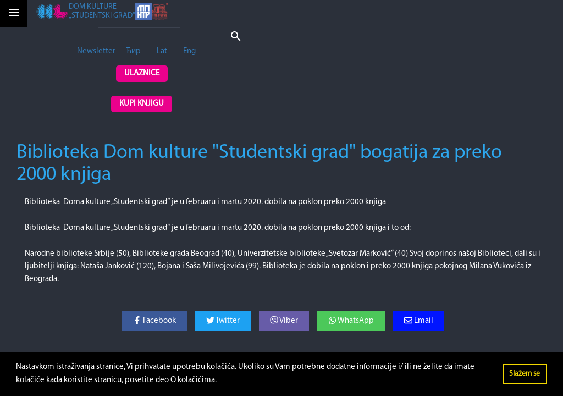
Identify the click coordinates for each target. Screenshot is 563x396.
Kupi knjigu (141, 104)
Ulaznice (141, 73)
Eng (189, 51)
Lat (162, 51)
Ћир (133, 51)
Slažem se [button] (524, 373)
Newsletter (96, 51)
